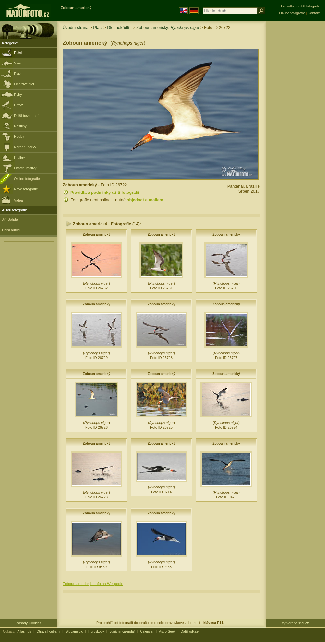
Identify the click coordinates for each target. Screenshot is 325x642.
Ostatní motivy (25, 168)
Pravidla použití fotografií (300, 6)
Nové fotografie (26, 189)
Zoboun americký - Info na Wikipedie (93, 584)
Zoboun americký (96, 234)
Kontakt (314, 13)
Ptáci (18, 52)
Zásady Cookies (29, 623)
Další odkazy (190, 631)
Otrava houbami (48, 631)
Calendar (147, 631)
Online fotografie (27, 179)
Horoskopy (96, 631)
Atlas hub (24, 631)
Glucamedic (74, 631)
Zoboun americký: (167, 27)
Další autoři (11, 230)
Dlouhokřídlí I (119, 27)
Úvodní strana (76, 27)
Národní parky (25, 147)
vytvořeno (295, 623)
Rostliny (20, 126)
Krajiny (19, 157)
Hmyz (18, 105)
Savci (18, 63)
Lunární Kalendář (122, 631)
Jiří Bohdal (10, 219)
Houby (19, 136)
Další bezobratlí (26, 116)
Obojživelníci (24, 84)
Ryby (18, 95)
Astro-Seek (167, 631)
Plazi (18, 74)
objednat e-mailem (145, 199)
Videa (12, 200)
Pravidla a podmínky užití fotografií (104, 192)
